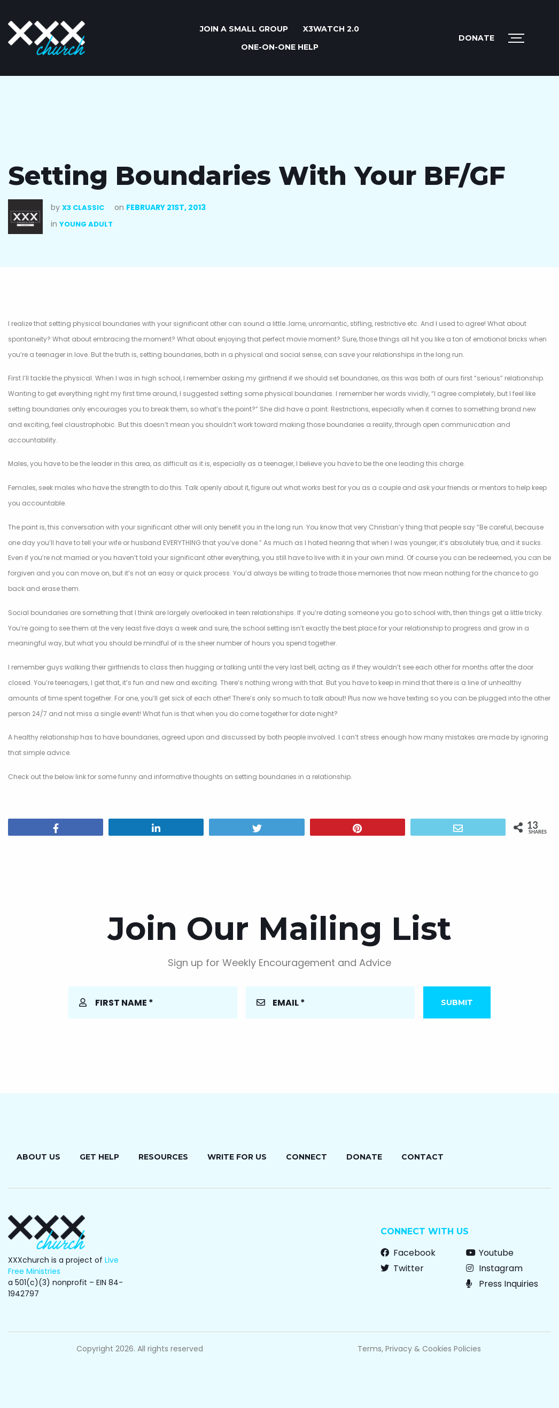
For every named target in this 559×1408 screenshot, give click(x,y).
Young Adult (86, 224)
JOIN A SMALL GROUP (244, 29)
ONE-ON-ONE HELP (280, 47)
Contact (422, 1157)
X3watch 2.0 (331, 29)
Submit (457, 1002)
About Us (38, 1157)
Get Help (99, 1157)
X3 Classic (83, 208)
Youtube (490, 1252)
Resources (163, 1157)
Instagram (494, 1268)
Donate (476, 38)
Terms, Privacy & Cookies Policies (419, 1348)
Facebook (408, 1252)
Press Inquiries (502, 1283)
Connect (306, 1157)
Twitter (402, 1268)
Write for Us (237, 1157)
